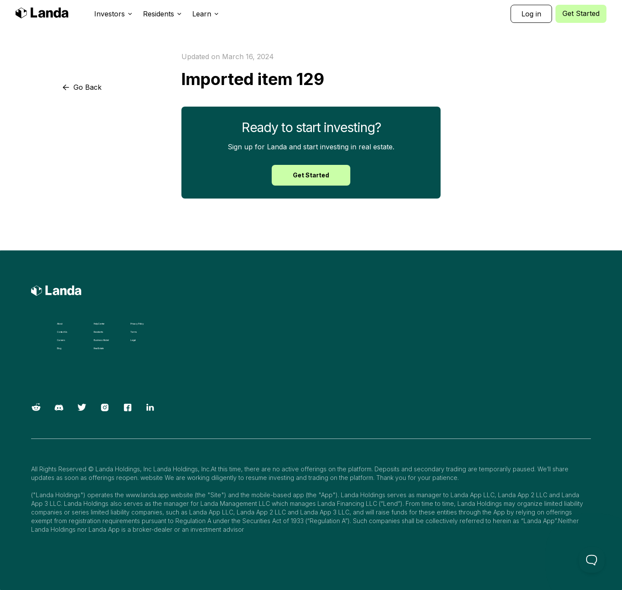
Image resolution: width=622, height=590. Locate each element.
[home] (42, 14)
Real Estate (99, 348)
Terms (133, 332)
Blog (59, 348)
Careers (61, 340)
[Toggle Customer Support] (592, 560)
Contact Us (62, 332)
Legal (133, 340)
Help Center (99, 323)
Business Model (101, 340)
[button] (113, 14)
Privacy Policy (137, 323)
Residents (98, 332)
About (59, 323)
